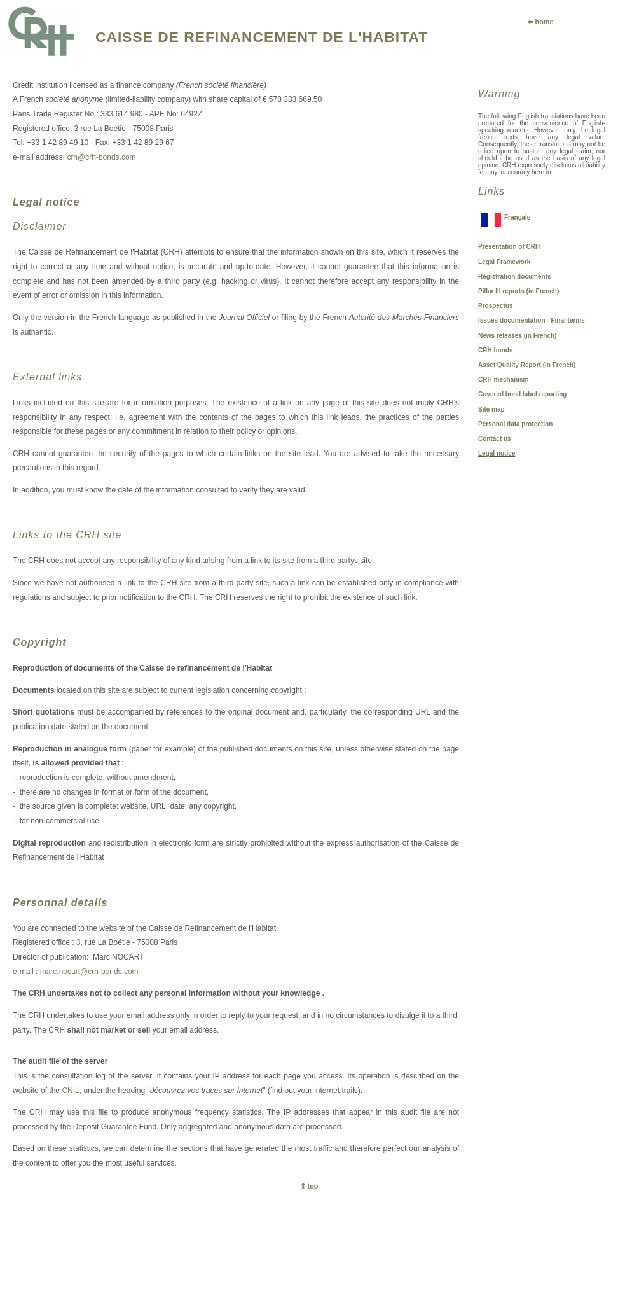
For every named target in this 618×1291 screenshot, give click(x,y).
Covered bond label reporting (522, 394)
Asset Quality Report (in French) (526, 364)
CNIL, (71, 1090)
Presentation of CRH (509, 246)
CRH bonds (495, 350)
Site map (491, 409)
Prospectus (495, 305)
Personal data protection (515, 424)
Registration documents (514, 276)
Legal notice (496, 453)
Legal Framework (504, 261)
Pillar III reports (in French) (518, 291)
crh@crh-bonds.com (101, 157)
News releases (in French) (517, 335)
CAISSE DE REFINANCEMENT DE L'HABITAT (261, 37)
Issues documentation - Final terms (531, 320)
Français (517, 217)
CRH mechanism (503, 379)
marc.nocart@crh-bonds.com (89, 971)
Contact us (494, 438)
